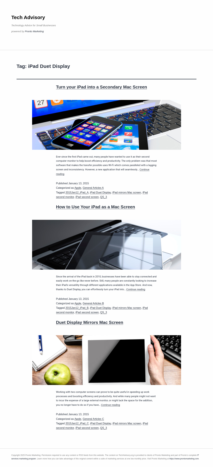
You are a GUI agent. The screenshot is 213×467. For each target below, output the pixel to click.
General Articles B (93, 303)
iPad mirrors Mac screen (126, 192)
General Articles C (93, 419)
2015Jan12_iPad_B (77, 307)
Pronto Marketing (34, 31)
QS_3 (103, 197)
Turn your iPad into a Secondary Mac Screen (101, 87)
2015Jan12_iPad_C (77, 423)
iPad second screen (87, 197)
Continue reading (135, 289)
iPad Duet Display (100, 192)
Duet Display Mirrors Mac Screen (89, 322)
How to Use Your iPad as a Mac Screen (95, 206)
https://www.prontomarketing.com (184, 459)
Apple (77, 187)
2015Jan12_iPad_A (77, 192)
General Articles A (93, 187)
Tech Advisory (28, 17)
